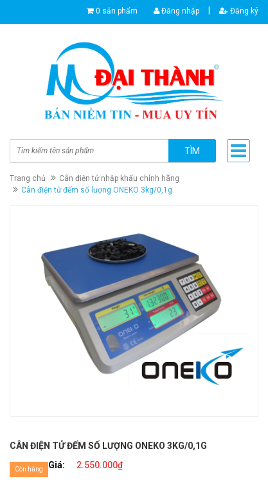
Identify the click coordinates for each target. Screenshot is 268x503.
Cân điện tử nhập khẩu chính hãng (119, 178)
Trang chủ (28, 178)
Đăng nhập (176, 10)
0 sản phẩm (117, 10)
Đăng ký (238, 10)
